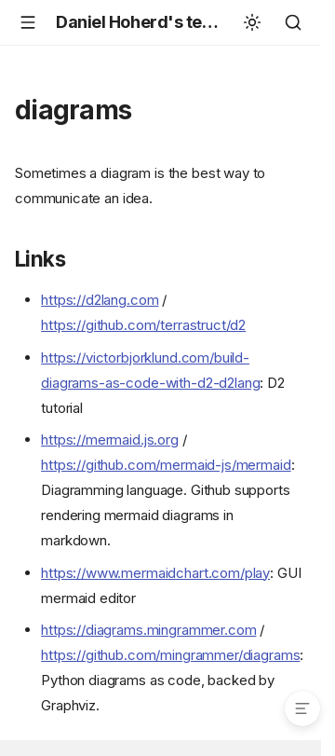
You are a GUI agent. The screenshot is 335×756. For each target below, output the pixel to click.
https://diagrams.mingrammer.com (148, 630)
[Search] (293, 22)
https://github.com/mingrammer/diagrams (170, 655)
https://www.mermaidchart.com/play (155, 573)
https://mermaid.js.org (110, 439)
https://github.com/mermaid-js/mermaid (165, 465)
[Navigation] (28, 22)
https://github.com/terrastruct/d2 (143, 325)
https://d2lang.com (99, 300)
